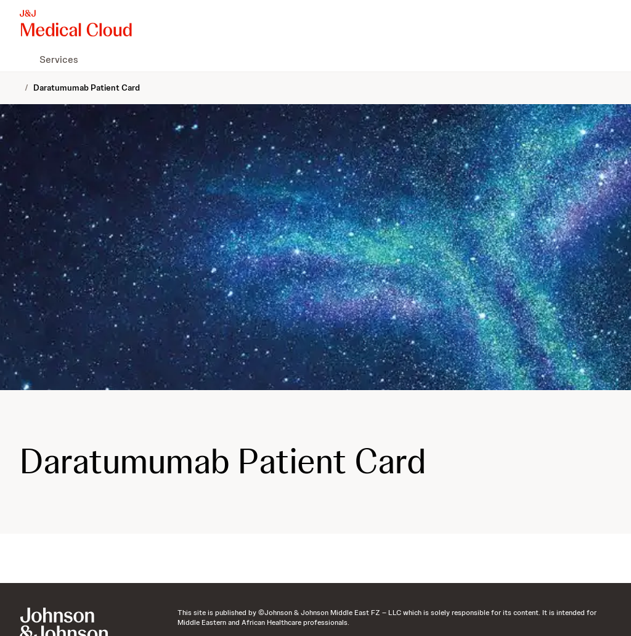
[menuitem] (25, 59)
